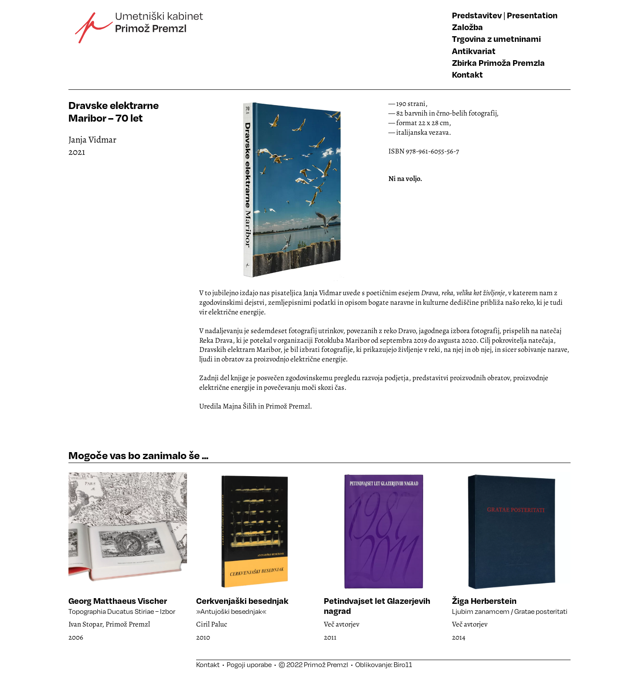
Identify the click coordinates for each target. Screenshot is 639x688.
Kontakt (467, 74)
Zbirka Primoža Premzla (498, 62)
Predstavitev (477, 15)
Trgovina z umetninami (496, 38)
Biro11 (403, 664)
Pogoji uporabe (249, 664)
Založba (467, 27)
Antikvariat (474, 51)
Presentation (532, 15)
